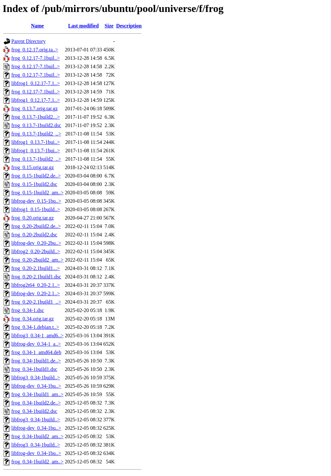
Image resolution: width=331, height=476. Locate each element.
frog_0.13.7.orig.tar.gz (34, 108)
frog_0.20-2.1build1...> (35, 268)
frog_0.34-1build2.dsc (34, 411)
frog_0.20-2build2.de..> (36, 226)
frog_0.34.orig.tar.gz (32, 318)
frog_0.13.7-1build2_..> (36, 133)
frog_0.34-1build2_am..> (37, 436)
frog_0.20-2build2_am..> (37, 260)
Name (37, 25)
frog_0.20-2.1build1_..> (36, 302)
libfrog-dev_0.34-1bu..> (36, 386)
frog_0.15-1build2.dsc (34, 184)
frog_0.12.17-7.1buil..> (35, 58)
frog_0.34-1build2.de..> (36, 403)
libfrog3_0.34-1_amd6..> (37, 335)
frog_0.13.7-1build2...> (35, 117)
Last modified (83, 25)
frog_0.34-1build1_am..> (37, 394)
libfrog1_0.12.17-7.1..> (35, 83)
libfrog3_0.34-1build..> (35, 377)
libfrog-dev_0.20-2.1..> (35, 293)
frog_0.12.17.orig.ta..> (34, 49)
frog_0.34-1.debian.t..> (35, 327)
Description (129, 25)
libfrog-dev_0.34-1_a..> (36, 344)
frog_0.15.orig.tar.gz (32, 167)
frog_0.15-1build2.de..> (36, 175)
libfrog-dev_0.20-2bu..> (36, 243)
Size (109, 25)
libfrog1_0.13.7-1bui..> (35, 142)
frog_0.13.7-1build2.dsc (36, 125)
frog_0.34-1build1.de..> (36, 360)
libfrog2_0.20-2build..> (35, 251)
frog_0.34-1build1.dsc (34, 369)
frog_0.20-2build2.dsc (34, 234)
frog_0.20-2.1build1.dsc (36, 276)
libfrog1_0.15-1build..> (35, 209)
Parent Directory (28, 41)
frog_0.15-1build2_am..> (37, 192)
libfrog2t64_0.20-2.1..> (35, 285)
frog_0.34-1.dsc (27, 310)
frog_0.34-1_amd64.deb (36, 352)
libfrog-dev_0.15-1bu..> (36, 201)
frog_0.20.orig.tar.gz (32, 218)
